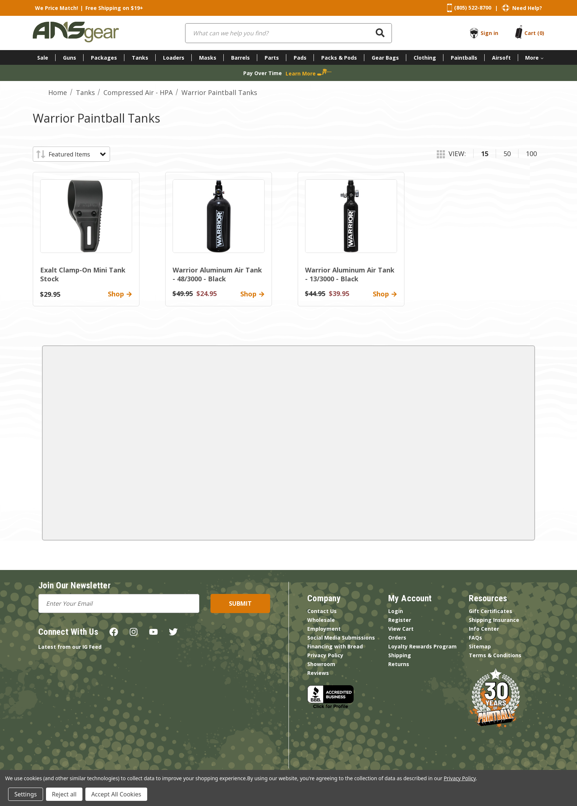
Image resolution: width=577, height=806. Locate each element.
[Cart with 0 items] (534, 33)
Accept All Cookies (116, 794)
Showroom (321, 664)
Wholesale (321, 619)
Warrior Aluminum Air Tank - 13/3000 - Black (349, 274)
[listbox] (76, 154)
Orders (397, 637)
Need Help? (527, 7)
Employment (324, 628)
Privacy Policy (325, 655)
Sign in (489, 32)
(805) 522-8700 (472, 7)
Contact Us (322, 611)
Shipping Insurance (494, 619)
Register (399, 619)
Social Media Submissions (341, 637)
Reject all (64, 794)
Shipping (399, 655)
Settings (25, 794)
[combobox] (288, 33)
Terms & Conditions (495, 655)
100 (531, 153)
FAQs (475, 637)
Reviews (318, 672)
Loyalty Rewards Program (422, 646)
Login (395, 611)
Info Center (484, 628)
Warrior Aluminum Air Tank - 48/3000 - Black (217, 274)
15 (484, 153)
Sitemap (480, 646)
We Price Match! (56, 7)
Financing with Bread (335, 646)
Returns (398, 664)
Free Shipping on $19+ (114, 7)
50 (507, 153)
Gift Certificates (490, 611)
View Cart (401, 628)
